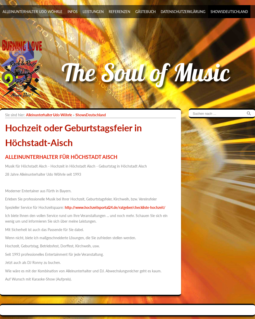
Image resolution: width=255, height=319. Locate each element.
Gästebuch (145, 11)
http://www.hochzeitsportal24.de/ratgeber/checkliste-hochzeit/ (115, 207)
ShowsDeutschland (229, 11)
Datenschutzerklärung (183, 11)
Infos (73, 11)
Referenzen (119, 11)
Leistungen (93, 11)
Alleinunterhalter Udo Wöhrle (32, 11)
